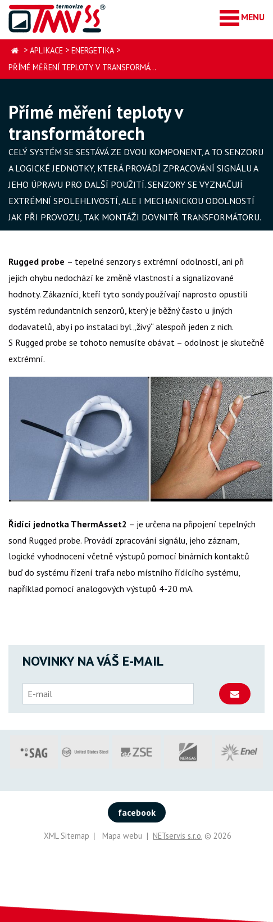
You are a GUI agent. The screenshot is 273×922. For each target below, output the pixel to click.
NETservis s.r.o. (177, 835)
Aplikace (46, 50)
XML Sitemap (66, 835)
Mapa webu (122, 835)
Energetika (92, 50)
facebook (137, 812)
